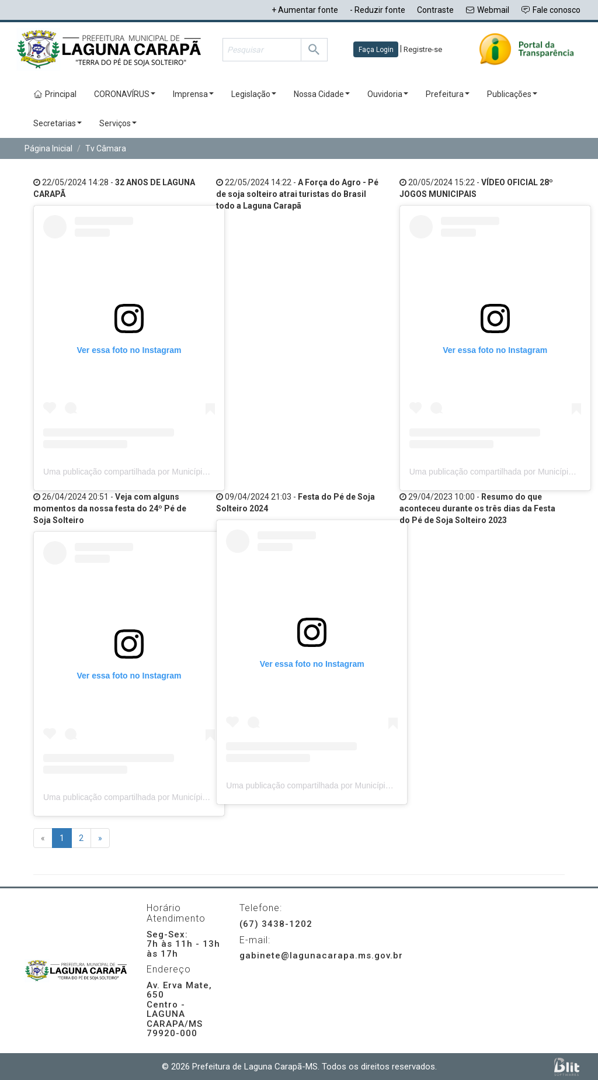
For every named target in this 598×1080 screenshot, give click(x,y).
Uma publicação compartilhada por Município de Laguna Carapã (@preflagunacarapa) (199, 471)
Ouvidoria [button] (387, 94)
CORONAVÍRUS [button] (124, 94)
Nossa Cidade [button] (322, 94)
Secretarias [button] (57, 123)
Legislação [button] (253, 94)
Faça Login (376, 50)
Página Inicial (48, 148)
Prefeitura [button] (448, 94)
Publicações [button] (512, 94)
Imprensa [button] (193, 94)
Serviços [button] (118, 123)
